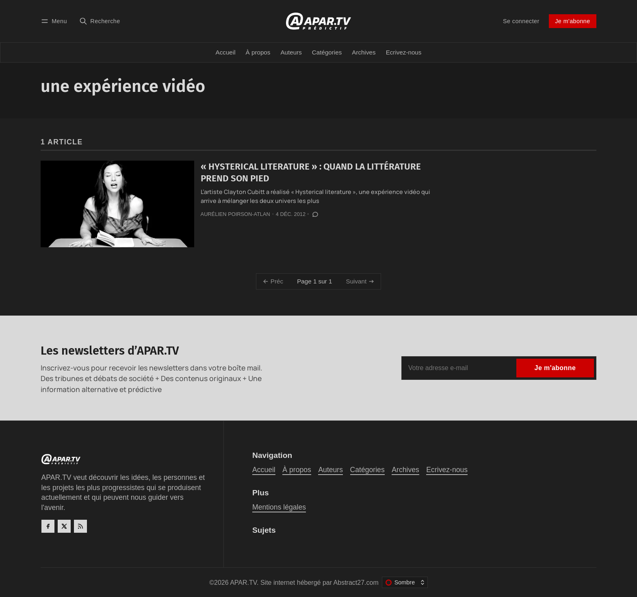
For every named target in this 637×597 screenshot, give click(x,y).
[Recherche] (99, 20)
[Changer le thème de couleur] (404, 582)
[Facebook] (47, 526)
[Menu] (55, 20)
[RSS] (80, 526)
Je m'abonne (572, 21)
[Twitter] (64, 526)
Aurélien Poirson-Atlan (235, 214)
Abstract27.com (356, 582)
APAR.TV (243, 582)
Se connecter (521, 21)
